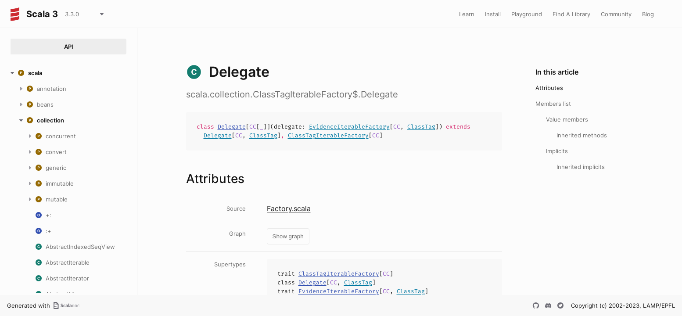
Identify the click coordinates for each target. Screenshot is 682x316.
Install (493, 14)
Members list (553, 103)
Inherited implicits (580, 166)
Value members (567, 119)
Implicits (557, 150)
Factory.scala (289, 208)
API (68, 46)
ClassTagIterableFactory (328, 135)
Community (616, 14)
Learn (466, 14)
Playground (526, 14)
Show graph (288, 236)
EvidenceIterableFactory (349, 126)
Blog (648, 14)
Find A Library (571, 14)
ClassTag (421, 126)
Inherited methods (581, 135)
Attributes (549, 87)
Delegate (232, 126)
